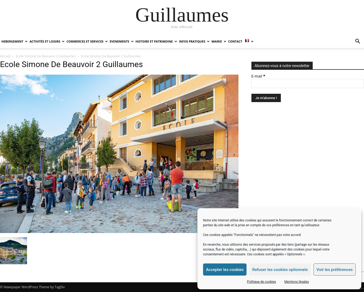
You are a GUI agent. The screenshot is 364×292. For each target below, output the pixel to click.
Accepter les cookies (225, 269)
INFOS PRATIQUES (194, 41)
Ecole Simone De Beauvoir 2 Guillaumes (46, 56)
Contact (235, 41)
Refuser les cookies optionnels (280, 269)
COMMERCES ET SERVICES (87, 41)
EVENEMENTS (121, 41)
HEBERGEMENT (14, 41)
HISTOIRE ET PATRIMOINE (156, 41)
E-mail (258, 76)
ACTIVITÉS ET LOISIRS (47, 41)
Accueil (5, 56)
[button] (357, 41)
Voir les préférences (334, 269)
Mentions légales (296, 282)
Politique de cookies (261, 282)
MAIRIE (218, 41)
